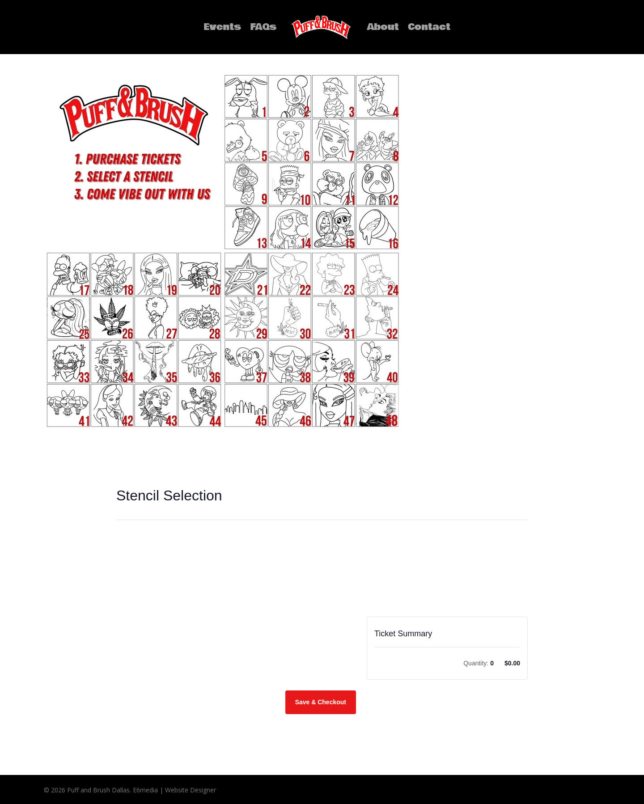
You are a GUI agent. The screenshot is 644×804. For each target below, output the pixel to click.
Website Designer (189, 790)
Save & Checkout (320, 702)
